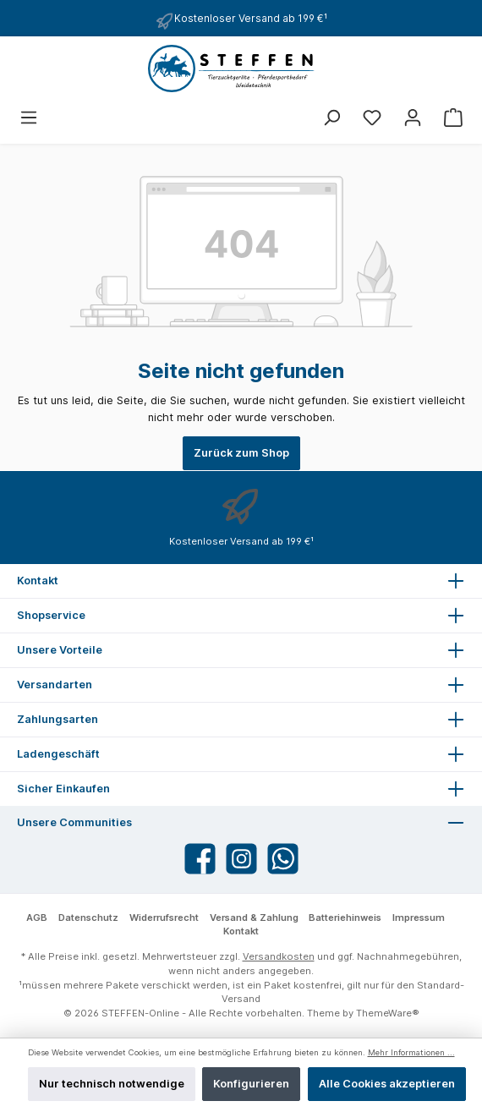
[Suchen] (331, 118)
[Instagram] (241, 859)
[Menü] (28, 118)
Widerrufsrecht (164, 917)
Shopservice (51, 615)
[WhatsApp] (283, 859)
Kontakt (241, 931)
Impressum (418, 917)
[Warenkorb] (453, 118)
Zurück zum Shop (241, 452)
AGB (36, 917)
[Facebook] (200, 859)
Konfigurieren (251, 1083)
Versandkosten (279, 956)
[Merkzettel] (372, 118)
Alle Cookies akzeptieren (387, 1083)
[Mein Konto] (412, 118)
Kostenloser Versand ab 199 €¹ (250, 18)
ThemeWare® (387, 1013)
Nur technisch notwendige (111, 1083)
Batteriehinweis (345, 917)
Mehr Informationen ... (411, 1052)
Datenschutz (88, 917)
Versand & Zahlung (254, 917)
